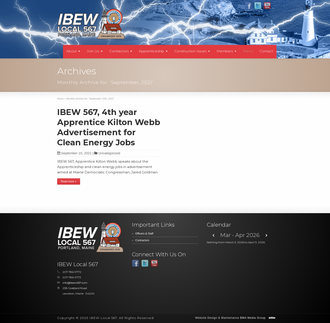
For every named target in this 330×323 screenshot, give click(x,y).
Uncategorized (109, 153)
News (248, 51)
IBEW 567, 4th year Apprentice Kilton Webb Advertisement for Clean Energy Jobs (108, 127)
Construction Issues (190, 51)
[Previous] (213, 235)
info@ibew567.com (75, 282)
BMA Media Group (252, 317)
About (71, 51)
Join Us (93, 51)
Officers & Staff (144, 233)
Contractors (119, 51)
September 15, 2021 (74, 153)
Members (225, 51)
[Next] (266, 235)
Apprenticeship (151, 51)
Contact (266, 51)
